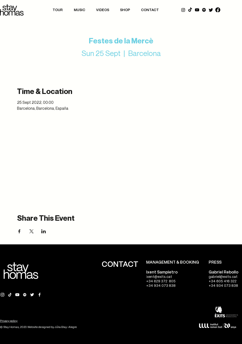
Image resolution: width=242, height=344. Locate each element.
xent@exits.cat (159, 277)
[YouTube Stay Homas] (17, 294)
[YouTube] (197, 9)
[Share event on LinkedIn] (43, 231)
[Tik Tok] (190, 9)
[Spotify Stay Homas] (24, 294)
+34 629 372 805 (161, 281)
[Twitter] (210, 9)
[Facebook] (217, 9)
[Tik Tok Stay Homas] (9, 294)
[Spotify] (204, 9)
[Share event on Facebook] (19, 231)
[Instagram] (183, 9)
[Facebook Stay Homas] (39, 294)
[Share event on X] (31, 231)
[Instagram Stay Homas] (2, 294)
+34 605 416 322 (223, 281)
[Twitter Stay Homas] (32, 294)
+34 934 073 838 (161, 286)
